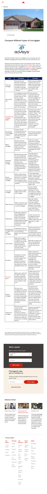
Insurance (14, 454)
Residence (7, 455)
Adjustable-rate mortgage (9, 117)
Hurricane (33, 453)
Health (13, 452)
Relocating (20, 479)
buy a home (29, 66)
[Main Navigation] (2, 2)
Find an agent (31, 382)
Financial (14, 449)
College (13, 443)
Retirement (14, 462)
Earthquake (33, 443)
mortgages (33, 68)
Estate (13, 446)
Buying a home (35, 411)
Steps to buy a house (10, 411)
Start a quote (15, 365)
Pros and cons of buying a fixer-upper (23, 411)
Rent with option (7, 277)
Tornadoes (33, 461)
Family (6, 452)
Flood (32, 450)
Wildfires (33, 463)
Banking (7, 449)
